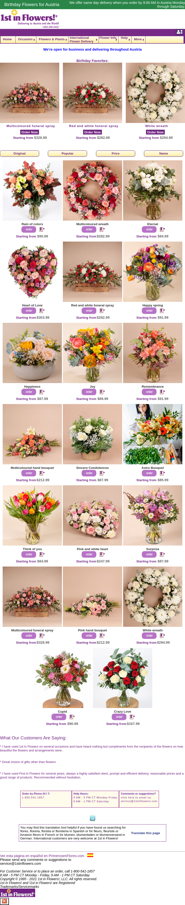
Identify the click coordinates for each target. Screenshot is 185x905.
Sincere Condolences (92, 468)
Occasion (25, 39)
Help (124, 38)
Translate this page (145, 833)
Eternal (152, 224)
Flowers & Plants (52, 39)
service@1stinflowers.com (139, 801)
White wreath (156, 126)
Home (7, 39)
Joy (92, 386)
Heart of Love (32, 305)
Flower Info (107, 38)
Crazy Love (122, 711)
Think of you (32, 549)
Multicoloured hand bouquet (32, 468)
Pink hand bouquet (92, 630)
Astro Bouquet (153, 468)
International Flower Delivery (81, 39)
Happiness (32, 386)
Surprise (152, 549)
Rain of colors (32, 224)
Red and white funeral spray (94, 126)
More (138, 39)
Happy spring (152, 305)
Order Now (29, 132)
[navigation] (92, 40)
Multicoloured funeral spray (31, 126)
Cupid (62, 711)
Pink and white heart (92, 549)
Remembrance (153, 386)
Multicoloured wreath (92, 224)
